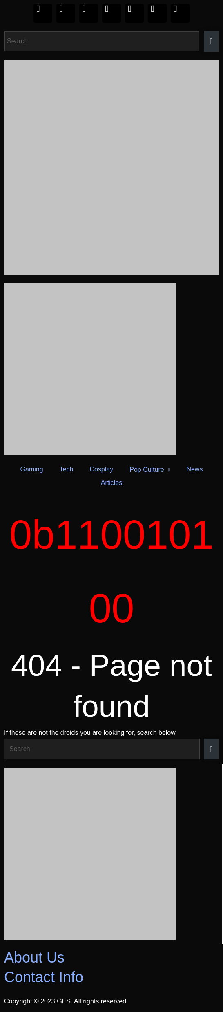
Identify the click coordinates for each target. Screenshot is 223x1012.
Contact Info (43, 977)
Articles (111, 482)
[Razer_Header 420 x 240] (111, 369)
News (194, 469)
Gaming (31, 469)
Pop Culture (149, 469)
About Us (34, 957)
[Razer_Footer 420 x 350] (111, 854)
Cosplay (101, 469)
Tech (67, 469)
